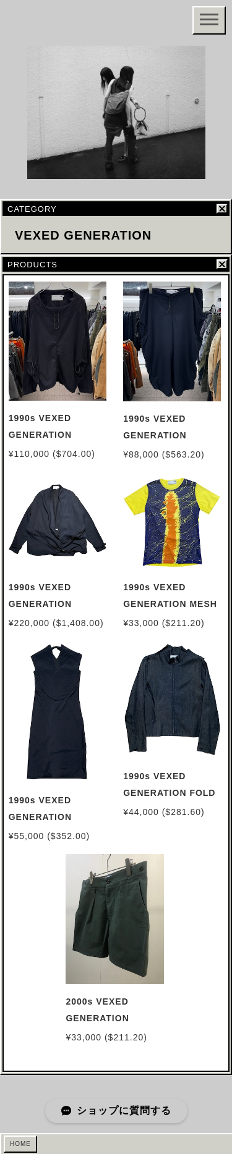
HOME (20, 1143)
